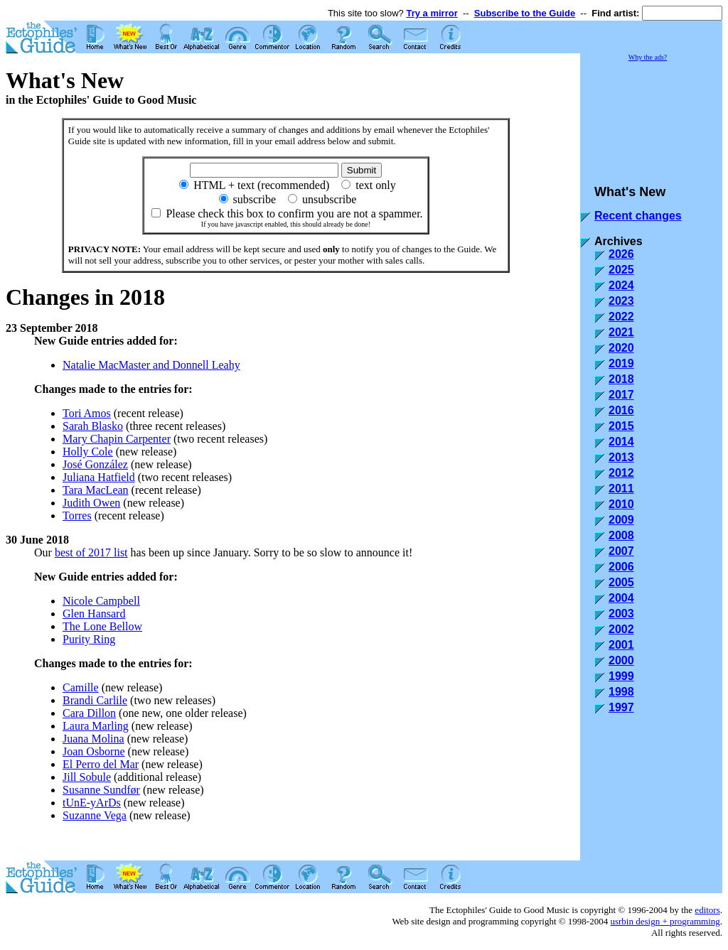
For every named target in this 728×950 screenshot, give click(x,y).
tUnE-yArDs (92, 803)
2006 (621, 567)
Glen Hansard (94, 614)
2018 (621, 379)
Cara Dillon (89, 713)
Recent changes (638, 216)
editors (707, 910)
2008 (621, 535)
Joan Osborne (94, 751)
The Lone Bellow (102, 626)
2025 (621, 270)
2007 (621, 551)
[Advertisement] (651, 116)
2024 (621, 285)
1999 (621, 676)
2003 (621, 614)
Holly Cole (88, 452)
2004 (621, 598)
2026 (621, 254)
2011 (621, 488)
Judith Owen (91, 503)
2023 (621, 301)
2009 (621, 520)
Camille (81, 687)
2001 (621, 645)
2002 (621, 629)
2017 (621, 395)
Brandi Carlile (95, 700)
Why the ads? (647, 57)
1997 (621, 707)
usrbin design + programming (664, 921)
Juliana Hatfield (99, 477)
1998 (621, 692)
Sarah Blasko (93, 426)
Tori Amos (87, 413)
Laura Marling (96, 726)
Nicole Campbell (101, 601)
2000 (621, 660)
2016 (621, 410)
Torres (77, 515)
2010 (621, 504)
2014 (621, 442)
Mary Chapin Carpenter (117, 439)
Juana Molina (93, 739)
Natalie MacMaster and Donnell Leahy (151, 365)
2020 (621, 348)
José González (95, 464)
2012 (621, 473)
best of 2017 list (91, 552)
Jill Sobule (87, 777)
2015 (621, 426)
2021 (621, 332)
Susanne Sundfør (101, 790)
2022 (621, 317)
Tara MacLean (96, 490)
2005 (621, 582)
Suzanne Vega (95, 815)
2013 (621, 457)
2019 (621, 363)
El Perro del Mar (101, 764)
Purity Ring (89, 639)
